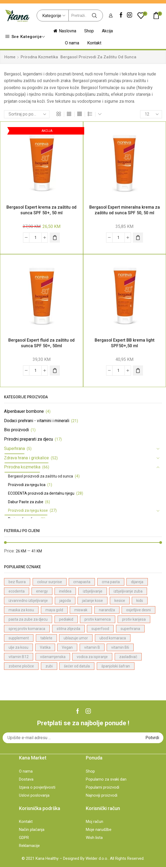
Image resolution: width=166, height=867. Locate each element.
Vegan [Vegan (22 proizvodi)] (67, 647)
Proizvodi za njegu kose (28, 510)
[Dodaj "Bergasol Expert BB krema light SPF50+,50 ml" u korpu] (138, 370)
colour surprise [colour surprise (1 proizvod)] (49, 582)
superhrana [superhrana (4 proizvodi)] (130, 629)
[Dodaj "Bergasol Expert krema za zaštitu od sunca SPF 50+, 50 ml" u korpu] (55, 237)
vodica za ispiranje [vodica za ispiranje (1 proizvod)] (92, 657)
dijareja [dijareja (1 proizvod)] (137, 582)
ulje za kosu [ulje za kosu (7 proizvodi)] (18, 647)
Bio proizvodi (16, 429)
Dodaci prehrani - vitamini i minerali (36, 420)
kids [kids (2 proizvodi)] (139, 600)
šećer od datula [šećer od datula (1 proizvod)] (77, 666)
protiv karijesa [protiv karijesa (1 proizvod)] (134, 619)
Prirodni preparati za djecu (28, 439)
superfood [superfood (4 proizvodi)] (100, 629)
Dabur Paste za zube (25, 502)
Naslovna (64, 30)
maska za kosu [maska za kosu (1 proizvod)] (21, 610)
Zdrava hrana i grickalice (26, 457)
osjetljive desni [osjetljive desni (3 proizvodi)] (138, 610)
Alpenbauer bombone (24, 411)
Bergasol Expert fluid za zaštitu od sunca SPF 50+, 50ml (41, 343)
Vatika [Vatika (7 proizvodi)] (45, 647)
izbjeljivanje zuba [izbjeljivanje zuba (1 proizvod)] (128, 591)
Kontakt (94, 42)
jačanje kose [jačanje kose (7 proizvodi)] (92, 600)
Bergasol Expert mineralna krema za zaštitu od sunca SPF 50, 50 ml (124, 210)
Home (10, 57)
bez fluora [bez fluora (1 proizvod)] (17, 582)
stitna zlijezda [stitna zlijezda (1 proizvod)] (68, 629)
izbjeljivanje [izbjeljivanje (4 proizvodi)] (92, 591)
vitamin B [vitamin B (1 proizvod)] (92, 647)
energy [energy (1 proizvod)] (42, 591)
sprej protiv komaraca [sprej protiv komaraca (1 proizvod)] (27, 629)
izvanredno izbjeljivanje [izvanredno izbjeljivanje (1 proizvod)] (28, 600)
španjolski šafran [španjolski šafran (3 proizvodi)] (115, 666)
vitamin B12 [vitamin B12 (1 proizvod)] (19, 657)
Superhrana (14, 448)
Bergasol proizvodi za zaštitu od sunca (40, 476)
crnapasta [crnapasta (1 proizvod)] (81, 582)
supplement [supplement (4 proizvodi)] (19, 638)
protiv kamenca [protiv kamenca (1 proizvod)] (97, 619)
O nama (72, 42)
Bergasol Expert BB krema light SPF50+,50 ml (125, 343)
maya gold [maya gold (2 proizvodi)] (54, 610)
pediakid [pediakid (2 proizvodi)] (66, 619)
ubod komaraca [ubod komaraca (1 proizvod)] (112, 638)
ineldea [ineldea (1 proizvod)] (65, 591)
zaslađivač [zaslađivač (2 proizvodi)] (128, 657)
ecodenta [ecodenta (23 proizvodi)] (17, 591)
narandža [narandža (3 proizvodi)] (107, 610)
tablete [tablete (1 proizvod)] (46, 638)
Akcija (107, 30)
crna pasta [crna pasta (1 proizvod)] (111, 582)
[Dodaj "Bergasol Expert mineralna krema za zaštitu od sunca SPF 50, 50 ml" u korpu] (138, 237)
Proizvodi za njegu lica (26, 485)
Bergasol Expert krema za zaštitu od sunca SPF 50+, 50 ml (41, 210)
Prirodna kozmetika (39, 57)
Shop (89, 30)
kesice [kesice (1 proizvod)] (119, 600)
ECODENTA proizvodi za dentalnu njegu (41, 493)
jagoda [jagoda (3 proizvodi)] (65, 600)
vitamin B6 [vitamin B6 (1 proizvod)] (120, 647)
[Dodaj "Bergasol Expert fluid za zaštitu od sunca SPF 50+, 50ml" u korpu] (55, 370)
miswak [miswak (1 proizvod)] (80, 610)
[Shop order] (26, 114)
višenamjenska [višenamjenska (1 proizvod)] (52, 657)
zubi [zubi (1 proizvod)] (49, 666)
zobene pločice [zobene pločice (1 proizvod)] (21, 666)
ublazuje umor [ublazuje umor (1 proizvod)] (76, 638)
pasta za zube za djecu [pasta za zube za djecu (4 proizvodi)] (28, 619)
